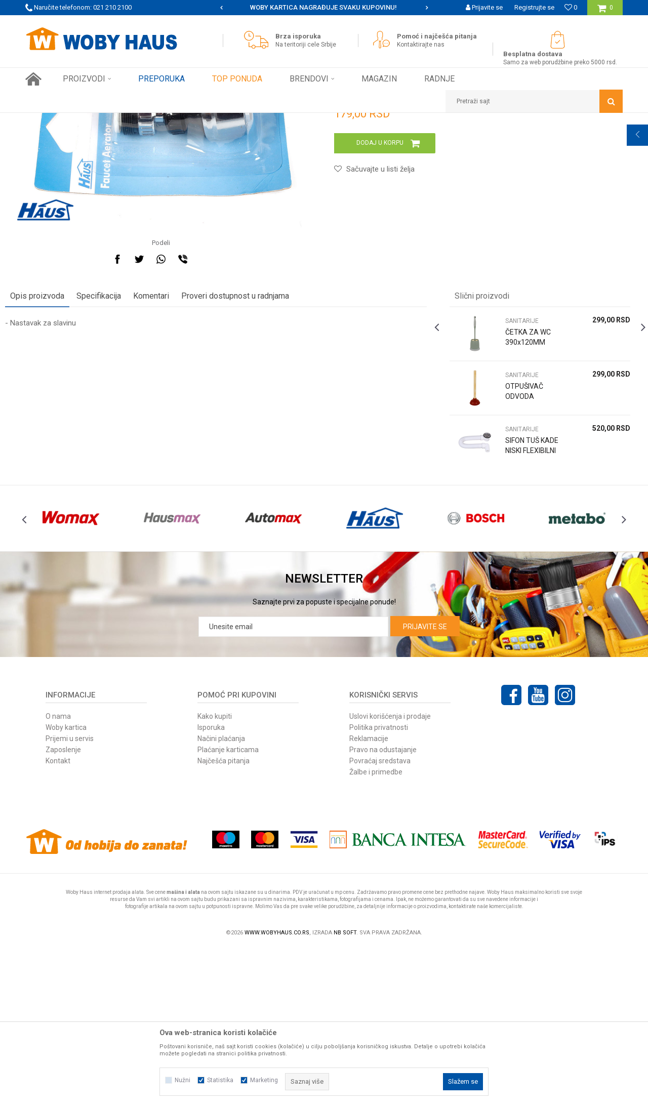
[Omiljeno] (570, 7)
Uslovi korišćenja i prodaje (390, 875)
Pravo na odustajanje (383, 908)
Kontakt (58, 919)
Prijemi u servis (70, 897)
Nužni (182, 1080)
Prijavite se (425, 785)
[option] (324, 7)
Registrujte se (534, 7)
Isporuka (211, 886)
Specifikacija (119, 431)
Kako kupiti (214, 875)
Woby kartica (66, 886)
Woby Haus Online (50, 120)
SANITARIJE (172, 120)
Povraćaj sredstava (380, 919)
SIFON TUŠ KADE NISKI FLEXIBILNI (516, 586)
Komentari (171, 431)
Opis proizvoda (57, 431)
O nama (58, 875)
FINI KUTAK (132, 120)
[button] (534, 101)
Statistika (220, 1080)
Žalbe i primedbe (375, 930)
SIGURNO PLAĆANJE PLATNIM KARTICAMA (323, 7)
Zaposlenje (63, 908)
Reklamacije (368, 897)
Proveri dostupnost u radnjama (255, 431)
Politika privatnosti (378, 886)
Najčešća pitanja (223, 919)
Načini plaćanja (221, 897)
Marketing (264, 1080)
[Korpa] (605, 11)
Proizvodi (97, 120)
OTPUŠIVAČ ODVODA (518, 527)
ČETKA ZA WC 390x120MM (521, 473)
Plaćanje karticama (228, 908)
